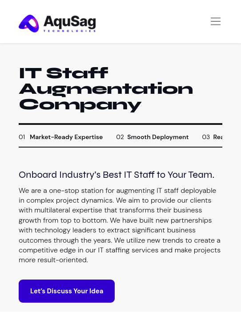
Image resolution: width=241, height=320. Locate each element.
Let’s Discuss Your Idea (66, 291)
